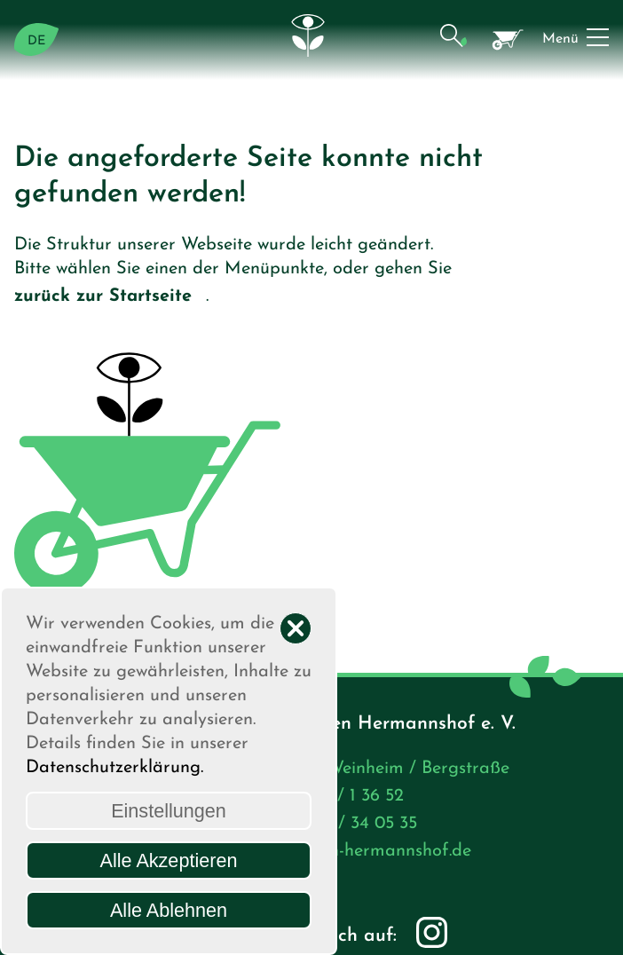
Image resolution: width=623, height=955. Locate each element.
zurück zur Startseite (110, 298)
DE (36, 41)
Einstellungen (168, 811)
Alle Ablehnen (168, 910)
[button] (453, 39)
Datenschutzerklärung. (114, 768)
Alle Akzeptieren (169, 860)
